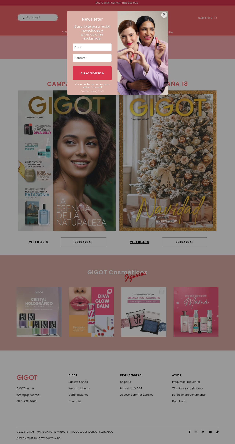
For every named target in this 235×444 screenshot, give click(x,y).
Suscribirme (92, 73)
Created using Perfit (92, 91)
